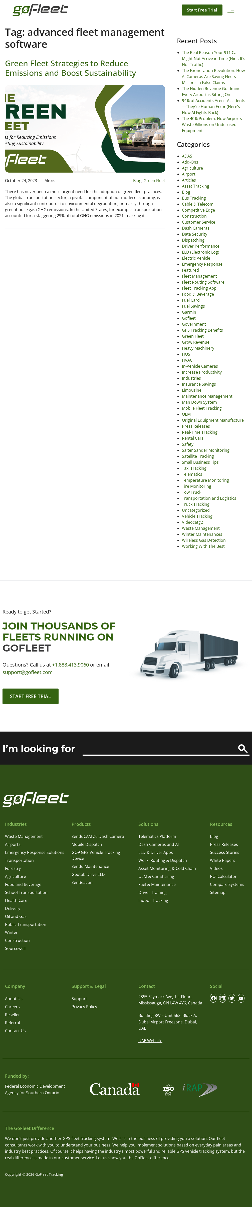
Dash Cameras (195, 228)
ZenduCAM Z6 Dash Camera (98, 837)
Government (194, 324)
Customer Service (198, 222)
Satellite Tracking (198, 456)
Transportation (19, 861)
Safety (187, 444)
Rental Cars (192, 438)
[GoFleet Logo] (40, 10)
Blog (137, 180)
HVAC (187, 360)
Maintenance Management (207, 396)
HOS (186, 354)
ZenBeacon (82, 883)
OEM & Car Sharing (156, 877)
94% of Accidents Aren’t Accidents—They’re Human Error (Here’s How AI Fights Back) (213, 106)
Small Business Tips (200, 462)
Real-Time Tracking (199, 432)
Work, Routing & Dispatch (162, 861)
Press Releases (196, 426)
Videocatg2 (192, 522)
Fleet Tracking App (199, 288)
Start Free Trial (201, 10)
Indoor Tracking (153, 901)
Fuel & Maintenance (157, 885)
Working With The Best (203, 546)
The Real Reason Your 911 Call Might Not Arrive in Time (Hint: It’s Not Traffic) (213, 58)
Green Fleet (154, 180)
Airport (188, 174)
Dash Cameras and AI (158, 845)
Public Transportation (25, 925)
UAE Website (150, 1041)
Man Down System (199, 402)
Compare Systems (227, 885)
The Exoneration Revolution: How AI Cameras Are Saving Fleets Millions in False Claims (213, 76)
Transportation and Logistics (209, 498)
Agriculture (192, 168)
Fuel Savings (193, 306)
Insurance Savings (199, 384)
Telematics (192, 474)
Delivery (12, 909)
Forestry (13, 869)
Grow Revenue (195, 342)
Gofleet (189, 318)
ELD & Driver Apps (155, 853)
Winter (11, 933)
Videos (216, 869)
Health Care (16, 901)
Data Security (194, 234)
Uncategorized (196, 510)
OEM (186, 414)
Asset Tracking (195, 186)
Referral (12, 1023)
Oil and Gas (16, 917)
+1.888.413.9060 (70, 664)
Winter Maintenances (202, 534)
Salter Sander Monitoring (205, 450)
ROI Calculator (223, 877)
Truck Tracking (195, 504)
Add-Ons (190, 162)
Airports (13, 845)
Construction (194, 216)
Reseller (12, 1015)
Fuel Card (191, 300)
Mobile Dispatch (87, 845)
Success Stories (224, 853)
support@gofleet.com (28, 672)
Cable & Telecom (197, 204)
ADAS (187, 156)
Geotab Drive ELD (88, 875)
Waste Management (201, 528)
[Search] (243, 749)
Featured (190, 270)
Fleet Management (199, 276)
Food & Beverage (198, 294)
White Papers (222, 861)
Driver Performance (200, 246)
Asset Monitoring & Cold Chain (167, 869)
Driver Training (152, 893)
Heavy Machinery (198, 348)
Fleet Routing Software (203, 282)
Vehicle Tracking (197, 516)
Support (79, 999)
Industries (191, 378)
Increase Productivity (202, 372)
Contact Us (15, 1031)
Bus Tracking (194, 198)
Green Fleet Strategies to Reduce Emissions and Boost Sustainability (70, 68)
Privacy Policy (84, 1007)
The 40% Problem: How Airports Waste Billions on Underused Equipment (212, 124)
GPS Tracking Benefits (202, 330)
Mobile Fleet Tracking (202, 408)
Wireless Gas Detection (204, 540)
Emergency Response (202, 264)
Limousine (191, 390)
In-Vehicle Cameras (200, 366)
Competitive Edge (198, 210)
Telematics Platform (157, 837)
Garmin (189, 312)
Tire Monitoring (196, 486)
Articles (189, 180)
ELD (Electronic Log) (200, 252)
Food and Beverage (23, 885)
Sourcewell (15, 949)
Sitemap (217, 893)
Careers (12, 1007)
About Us (14, 999)
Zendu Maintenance (90, 867)
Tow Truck (191, 492)
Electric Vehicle (196, 258)
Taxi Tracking (194, 468)
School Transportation (26, 893)
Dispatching (193, 240)
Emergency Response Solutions (34, 853)
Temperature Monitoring (205, 480)
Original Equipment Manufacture (213, 420)
